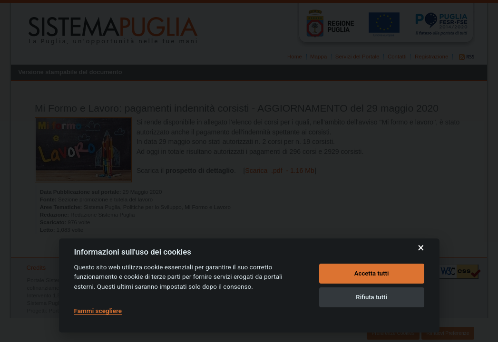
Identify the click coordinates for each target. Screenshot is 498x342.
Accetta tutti (371, 273)
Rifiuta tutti (371, 297)
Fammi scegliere (98, 310)
